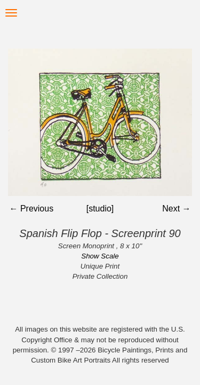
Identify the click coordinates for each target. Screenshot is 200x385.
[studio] (100, 208)
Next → (176, 208)
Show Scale (99, 256)
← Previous (31, 208)
